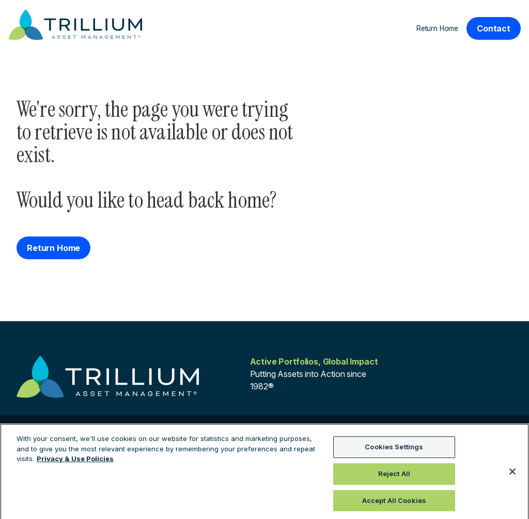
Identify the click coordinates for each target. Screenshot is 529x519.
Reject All (394, 476)
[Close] (512, 474)
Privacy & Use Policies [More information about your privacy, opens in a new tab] (75, 462)
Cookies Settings (394, 450)
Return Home (437, 28)
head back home (208, 200)
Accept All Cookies (394, 503)
